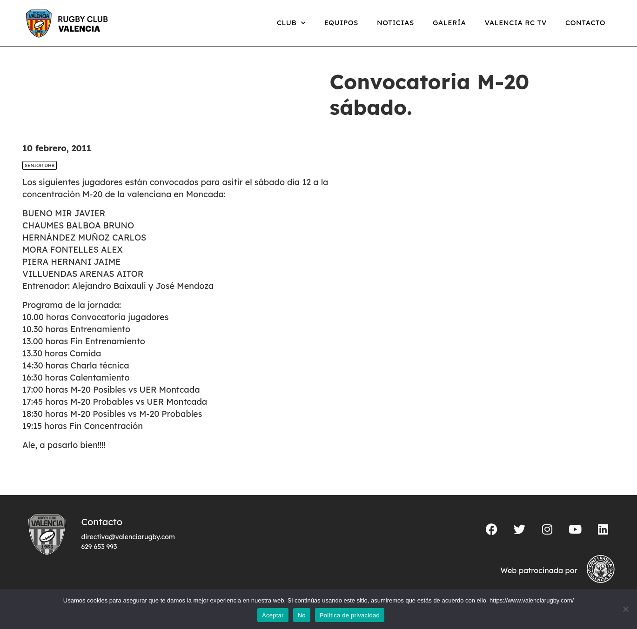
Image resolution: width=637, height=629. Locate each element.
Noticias (395, 22)
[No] (625, 609)
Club (291, 23)
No (302, 615)
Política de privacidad (350, 615)
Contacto (585, 22)
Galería (449, 22)
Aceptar (273, 615)
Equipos (341, 22)
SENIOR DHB (39, 165)
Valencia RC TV (516, 22)
